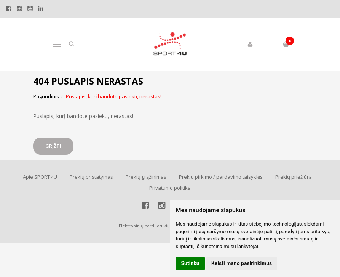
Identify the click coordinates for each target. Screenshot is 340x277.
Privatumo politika (170, 187)
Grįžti (53, 146)
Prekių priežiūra (293, 176)
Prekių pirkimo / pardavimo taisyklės (221, 176)
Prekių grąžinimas (146, 176)
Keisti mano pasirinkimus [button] (241, 263)
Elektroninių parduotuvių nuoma (152, 226)
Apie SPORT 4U (40, 176)
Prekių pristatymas (91, 176)
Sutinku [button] (190, 263)
